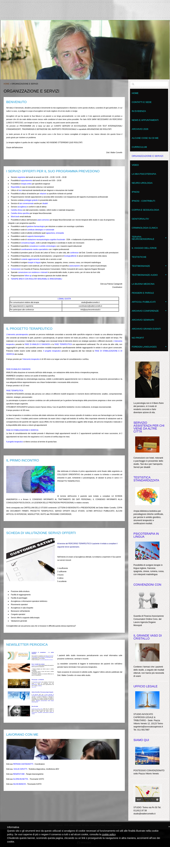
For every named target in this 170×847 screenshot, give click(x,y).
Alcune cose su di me (145, 138)
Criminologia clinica (145, 228)
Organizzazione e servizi (147, 156)
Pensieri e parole (143, 293)
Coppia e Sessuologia (145, 210)
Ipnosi (135, 192)
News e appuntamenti (145, 120)
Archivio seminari (143, 320)
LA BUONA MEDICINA (143, 284)
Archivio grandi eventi (146, 329)
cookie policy (108, 834)
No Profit (138, 337)
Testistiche (139, 257)
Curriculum (139, 147)
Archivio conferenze (149, 311)
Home (6, 84)
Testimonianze (149, 266)
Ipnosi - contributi (143, 201)
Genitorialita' (140, 219)
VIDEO (135, 165)
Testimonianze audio (149, 275)
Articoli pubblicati (149, 302)
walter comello (85, 8)
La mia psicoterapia (144, 174)
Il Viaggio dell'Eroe (144, 248)
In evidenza (139, 111)
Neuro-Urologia (142, 183)
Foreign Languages (149, 346)
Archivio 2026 (140, 129)
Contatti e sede (141, 102)
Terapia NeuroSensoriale (149, 237)
